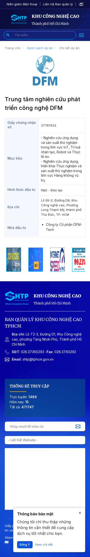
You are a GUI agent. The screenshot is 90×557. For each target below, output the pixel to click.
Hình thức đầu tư (21, 190)
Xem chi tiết (44, 544)
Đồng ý (25, 544)
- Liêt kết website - (23, 440)
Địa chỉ (13, 207)
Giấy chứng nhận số (21, 125)
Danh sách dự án (40, 48)
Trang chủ (12, 48)
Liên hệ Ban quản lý (58, 4)
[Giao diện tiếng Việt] (19, 18)
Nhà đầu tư (16, 228)
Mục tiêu (14, 158)
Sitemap (11, 540)
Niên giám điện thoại (22, 4)
